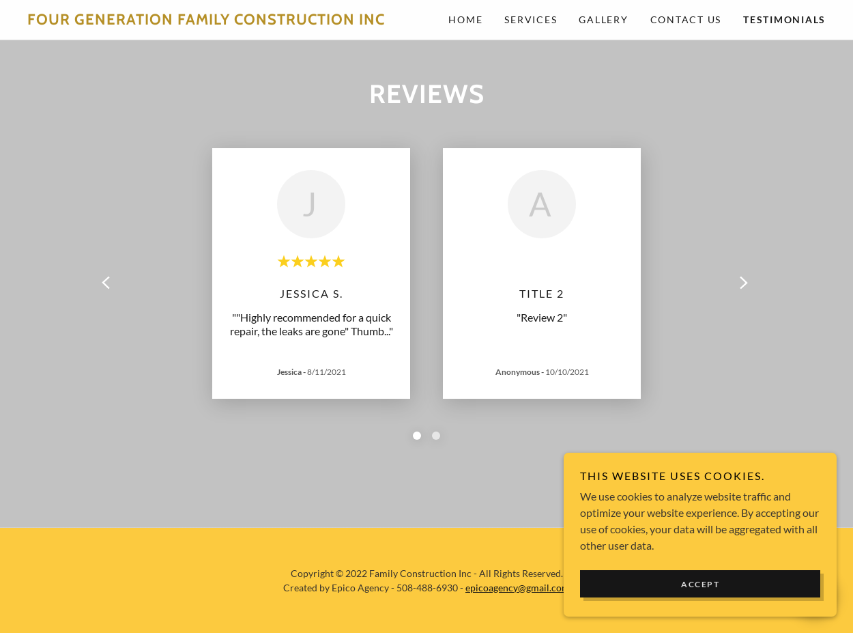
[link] (226, 20)
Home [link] (465, 19)
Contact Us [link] (686, 19)
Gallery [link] (603, 19)
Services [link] (530, 19)
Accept (700, 584)
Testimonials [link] (784, 19)
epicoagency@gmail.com (517, 587)
